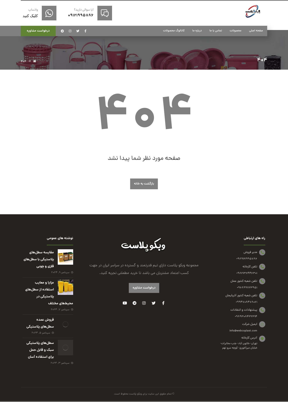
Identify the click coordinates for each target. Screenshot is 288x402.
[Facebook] (163, 303)
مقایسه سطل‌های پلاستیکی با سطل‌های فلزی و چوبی (38, 259)
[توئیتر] (78, 31)
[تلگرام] (62, 31)
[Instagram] (144, 303)
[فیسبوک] (85, 31)
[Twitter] (153, 303)
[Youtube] (125, 303)
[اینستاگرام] (70, 31)
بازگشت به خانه (144, 183)
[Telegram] (134, 303)
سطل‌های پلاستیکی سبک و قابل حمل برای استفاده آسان (40, 350)
